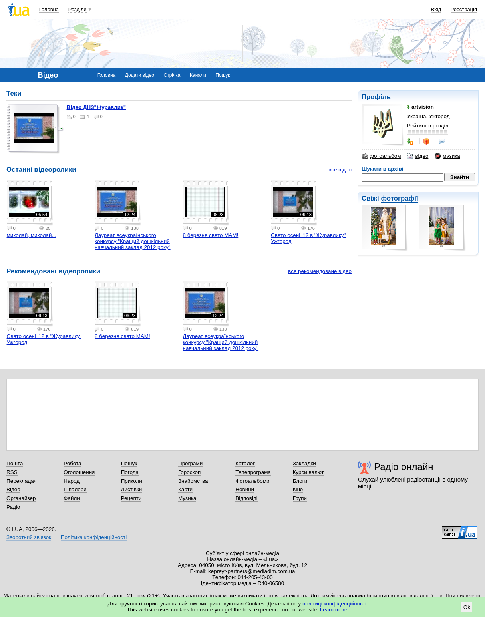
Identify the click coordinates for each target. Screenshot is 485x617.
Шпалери (75, 489)
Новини (244, 489)
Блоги (300, 481)
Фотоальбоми (252, 481)
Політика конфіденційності (94, 537)
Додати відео (139, 75)
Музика (187, 498)
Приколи (131, 481)
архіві (396, 169)
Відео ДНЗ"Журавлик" (96, 107)
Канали (198, 75)
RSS (12, 472)
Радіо (13, 507)
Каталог (245, 463)
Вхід (436, 9)
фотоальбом (381, 156)
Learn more (334, 610)
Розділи (77, 9)
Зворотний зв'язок (28, 537)
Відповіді (246, 498)
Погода (130, 472)
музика (447, 156)
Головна (49, 9)
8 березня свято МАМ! (211, 235)
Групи (300, 498)
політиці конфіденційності (334, 604)
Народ (72, 481)
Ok (466, 607)
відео (417, 156)
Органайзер (21, 498)
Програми (190, 463)
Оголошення (79, 472)
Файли (72, 498)
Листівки (131, 489)
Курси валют (308, 472)
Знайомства (193, 481)
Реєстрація (464, 9)
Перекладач (21, 481)
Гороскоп (189, 472)
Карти (185, 489)
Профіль (376, 97)
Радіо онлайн (403, 466)
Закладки (304, 463)
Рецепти (131, 498)
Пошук (222, 75)
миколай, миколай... (31, 235)
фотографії (399, 198)
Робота (72, 463)
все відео (340, 170)
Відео (13, 489)
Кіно (298, 489)
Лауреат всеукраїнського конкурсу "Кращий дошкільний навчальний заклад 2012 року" (133, 241)
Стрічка (171, 75)
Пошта (14, 463)
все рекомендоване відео (320, 271)
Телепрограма (253, 472)
